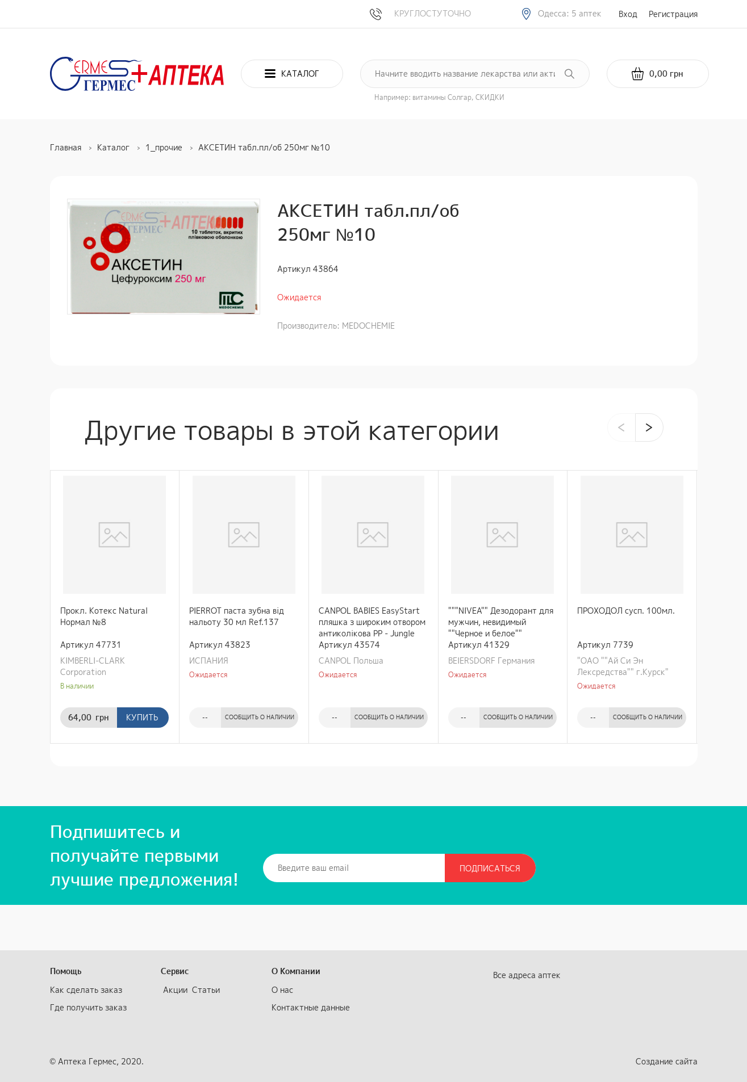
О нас (282, 989)
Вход (628, 14)
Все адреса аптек (527, 975)
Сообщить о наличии (259, 717)
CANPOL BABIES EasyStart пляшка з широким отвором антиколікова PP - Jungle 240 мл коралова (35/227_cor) (372, 622)
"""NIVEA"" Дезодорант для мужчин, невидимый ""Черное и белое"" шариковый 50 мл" (500, 622)
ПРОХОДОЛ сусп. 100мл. (626, 610)
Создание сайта (667, 1061)
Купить (142, 717)
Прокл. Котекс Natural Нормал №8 (104, 616)
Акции (175, 989)
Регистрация (673, 14)
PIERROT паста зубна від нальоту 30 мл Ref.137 (236, 616)
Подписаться (490, 868)
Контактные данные (311, 1007)
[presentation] (621, 427)
